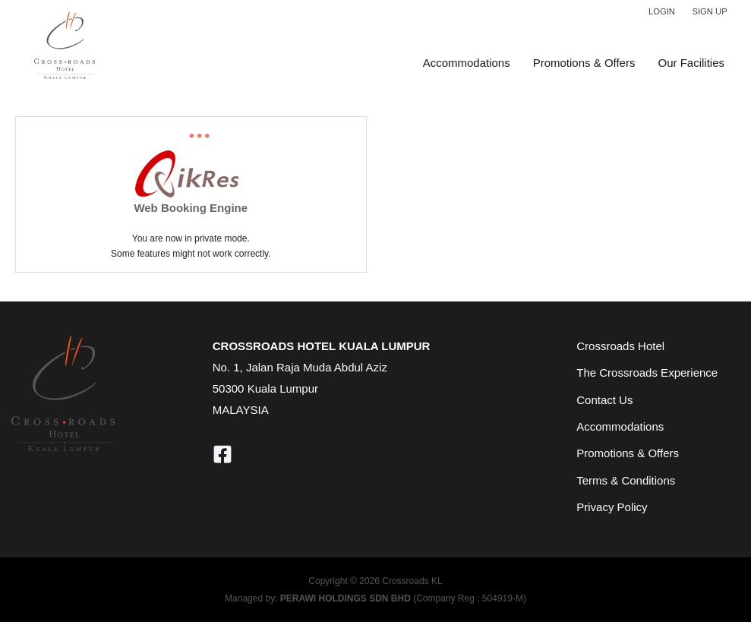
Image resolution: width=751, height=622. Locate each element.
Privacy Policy (611, 506)
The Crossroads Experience (647, 372)
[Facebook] (222, 454)
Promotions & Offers (584, 62)
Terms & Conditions (625, 480)
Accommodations (466, 62)
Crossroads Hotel (620, 345)
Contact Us (604, 399)
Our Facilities (691, 62)
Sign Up (709, 11)
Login (661, 11)
